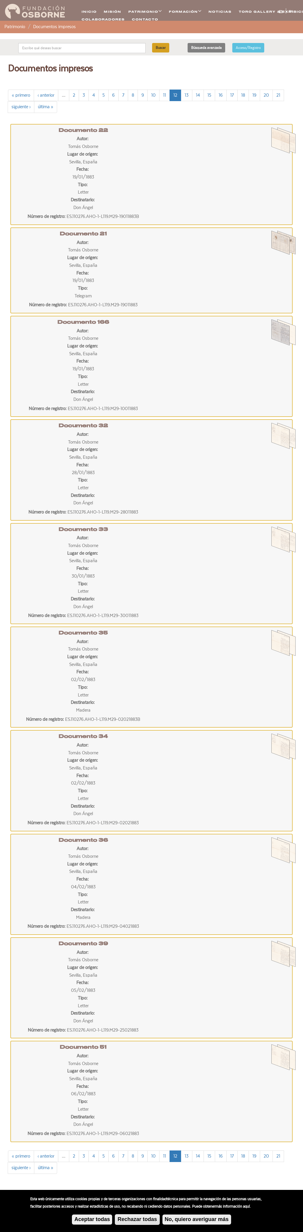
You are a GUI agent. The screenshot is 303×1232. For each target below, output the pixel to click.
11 (164, 95)
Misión (112, 11)
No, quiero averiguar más (197, 1220)
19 (254, 95)
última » (45, 106)
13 (186, 95)
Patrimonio (14, 26)
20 (266, 95)
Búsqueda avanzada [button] (206, 48)
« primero (21, 95)
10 (153, 95)
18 (243, 95)
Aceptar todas (92, 1220)
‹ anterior (46, 95)
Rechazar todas (137, 1220)
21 (278, 95)
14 (198, 95)
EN (291, 11)
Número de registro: (47, 216)
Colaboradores (103, 19)
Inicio (89, 11)
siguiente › (21, 106)
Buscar (161, 48)
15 (209, 95)
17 (232, 95)
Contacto (145, 19)
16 (221, 95)
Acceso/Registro (248, 48)
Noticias (220, 11)
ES (281, 11)
